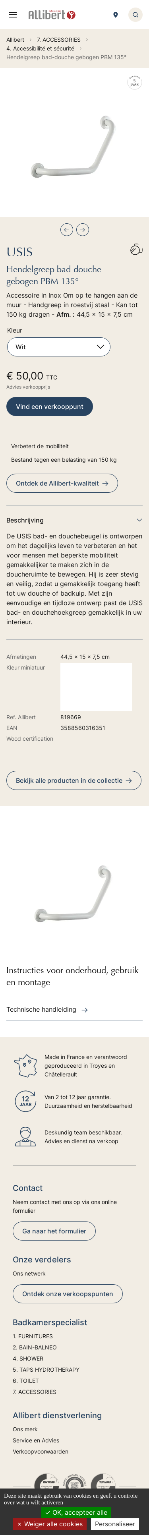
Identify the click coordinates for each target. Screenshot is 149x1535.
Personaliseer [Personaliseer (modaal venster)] (115, 1524)
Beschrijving (74, 520)
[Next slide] (82, 229)
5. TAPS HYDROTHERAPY (46, 1369)
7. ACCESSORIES (34, 1391)
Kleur (14, 330)
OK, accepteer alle (76, 1512)
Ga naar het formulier (54, 1231)
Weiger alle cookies (50, 1524)
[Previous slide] (66, 229)
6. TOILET (26, 1380)
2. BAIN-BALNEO (35, 1347)
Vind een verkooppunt (49, 406)
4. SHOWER (28, 1358)
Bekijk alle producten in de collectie (74, 780)
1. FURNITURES (33, 1336)
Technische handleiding (47, 1009)
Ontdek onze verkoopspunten (67, 1294)
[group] (74, 142)
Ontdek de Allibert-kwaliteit (62, 483)
